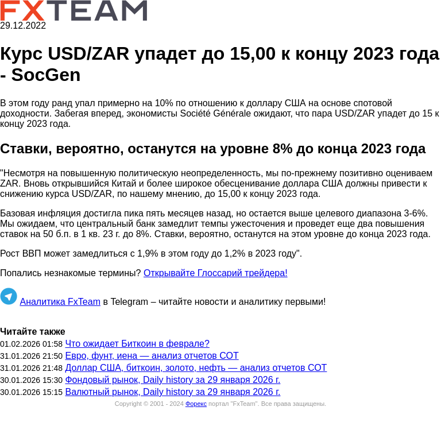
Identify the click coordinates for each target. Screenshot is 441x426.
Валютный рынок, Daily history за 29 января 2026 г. (172, 392)
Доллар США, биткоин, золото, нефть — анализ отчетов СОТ (196, 368)
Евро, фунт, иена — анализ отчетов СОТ (151, 356)
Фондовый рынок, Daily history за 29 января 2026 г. (172, 380)
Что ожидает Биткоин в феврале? (137, 343)
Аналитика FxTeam (60, 302)
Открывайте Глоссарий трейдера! (216, 273)
